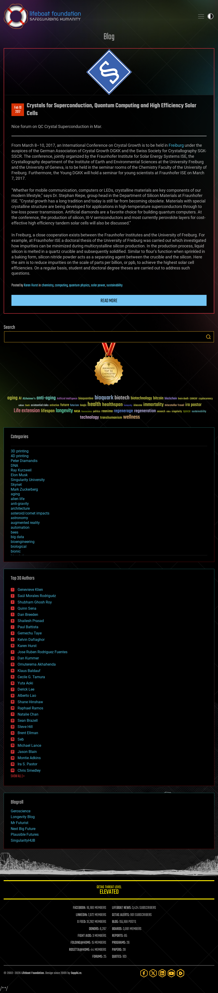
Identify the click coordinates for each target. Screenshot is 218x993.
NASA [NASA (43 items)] (77, 411)
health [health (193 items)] (94, 404)
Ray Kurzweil (21, 470)
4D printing (20, 456)
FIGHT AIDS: (85, 936)
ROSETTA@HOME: (79, 950)
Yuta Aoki (25, 683)
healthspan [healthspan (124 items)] (112, 405)
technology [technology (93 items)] (89, 417)
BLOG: (115, 922)
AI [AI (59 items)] (20, 398)
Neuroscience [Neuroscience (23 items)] (86, 412)
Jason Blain (27, 752)
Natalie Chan (28, 714)
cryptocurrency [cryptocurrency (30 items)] (206, 398)
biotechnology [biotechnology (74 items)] (141, 398)
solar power (98, 285)
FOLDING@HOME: (81, 943)
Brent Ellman (28, 733)
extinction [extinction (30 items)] (54, 405)
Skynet (16, 484)
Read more (109, 301)
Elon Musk (19, 475)
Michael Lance (29, 745)
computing (61, 285)
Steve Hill (25, 727)
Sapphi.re (76, 973)
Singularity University (28, 480)
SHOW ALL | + (18, 776)
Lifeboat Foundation (32, 973)
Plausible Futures (25, 834)
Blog (109, 37)
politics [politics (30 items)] (96, 411)
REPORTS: (117, 936)
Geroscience (20, 811)
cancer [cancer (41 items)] (193, 399)
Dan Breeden (28, 614)
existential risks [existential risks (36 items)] (39, 405)
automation (20, 527)
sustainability (114, 285)
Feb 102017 (17, 110)
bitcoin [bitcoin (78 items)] (158, 398)
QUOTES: (117, 957)
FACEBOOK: (79, 908)
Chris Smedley (29, 770)
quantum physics (79, 285)
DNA (14, 465)
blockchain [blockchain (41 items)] (171, 399)
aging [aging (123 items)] (12, 398)
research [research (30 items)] (161, 411)
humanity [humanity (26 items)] (128, 405)
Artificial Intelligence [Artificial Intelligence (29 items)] (67, 398)
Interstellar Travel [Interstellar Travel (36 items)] (174, 405)
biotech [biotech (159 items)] (122, 398)
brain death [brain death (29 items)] (183, 398)
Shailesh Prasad (31, 621)
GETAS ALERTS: (121, 915)
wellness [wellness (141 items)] (131, 417)
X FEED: (81, 922)
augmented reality (25, 522)
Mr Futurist (19, 823)
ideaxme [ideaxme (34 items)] (137, 405)
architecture (20, 508)
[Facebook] (144, 973)
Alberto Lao (27, 695)
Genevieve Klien (30, 589)
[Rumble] (180, 973)
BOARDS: (117, 929)
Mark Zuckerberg (24, 489)
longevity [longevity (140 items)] (64, 411)
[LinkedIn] (162, 973)
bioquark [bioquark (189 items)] (104, 398)
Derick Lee (26, 689)
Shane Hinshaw (30, 702)
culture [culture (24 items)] (21, 405)
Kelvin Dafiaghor (31, 639)
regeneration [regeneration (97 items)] (145, 411)
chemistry (47, 285)
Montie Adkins (29, 758)
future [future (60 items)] (64, 405)
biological (19, 546)
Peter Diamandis (24, 461)
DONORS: (94, 929)
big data (17, 537)
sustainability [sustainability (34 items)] (199, 411)
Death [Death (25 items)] (27, 405)
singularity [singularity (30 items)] (177, 411)
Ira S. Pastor (27, 764)
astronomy (19, 518)
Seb (21, 739)
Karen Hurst (31, 285)
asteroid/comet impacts (30, 513)
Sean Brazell (28, 720)
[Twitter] (153, 973)
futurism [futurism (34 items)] (74, 405)
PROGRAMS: (119, 943)
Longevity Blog (23, 817)
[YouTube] (171, 973)
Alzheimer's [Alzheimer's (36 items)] (29, 399)
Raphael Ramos (30, 708)
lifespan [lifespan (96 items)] (48, 411)
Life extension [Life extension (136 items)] (27, 411)
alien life (17, 499)
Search (208, 336)
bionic (16, 551)
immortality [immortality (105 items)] (153, 404)
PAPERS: (117, 950)
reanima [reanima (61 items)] (107, 411)
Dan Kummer (28, 658)
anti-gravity (20, 503)
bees (14, 532)
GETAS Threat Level (109, 890)
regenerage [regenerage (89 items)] (123, 411)
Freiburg (176, 145)
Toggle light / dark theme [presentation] (210, 16)
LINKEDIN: (81, 915)
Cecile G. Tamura (31, 677)
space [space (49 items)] (187, 411)
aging (15, 494)
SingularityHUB (23, 840)
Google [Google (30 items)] (83, 405)
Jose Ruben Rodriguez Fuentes (42, 652)
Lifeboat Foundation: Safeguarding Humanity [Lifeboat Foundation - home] (97, 16)
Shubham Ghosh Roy (35, 602)
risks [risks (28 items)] (168, 411)
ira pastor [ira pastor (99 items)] (193, 404)
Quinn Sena (27, 608)
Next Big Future (23, 829)
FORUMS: (97, 957)
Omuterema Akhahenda (37, 664)
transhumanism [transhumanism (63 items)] (111, 417)
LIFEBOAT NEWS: (121, 908)
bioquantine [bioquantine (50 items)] (85, 398)
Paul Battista (28, 627)
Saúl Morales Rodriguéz (37, 596)
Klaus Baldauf (29, 671)
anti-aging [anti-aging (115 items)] (46, 398)
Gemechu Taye (30, 633)
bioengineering (23, 541)
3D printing (20, 451)
